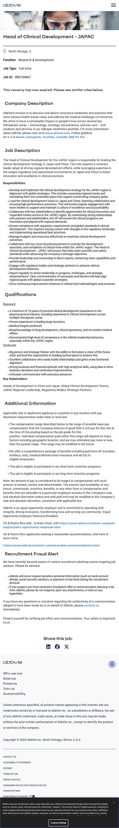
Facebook (18, 137)
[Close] (113, 802)
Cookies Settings (11, 791)
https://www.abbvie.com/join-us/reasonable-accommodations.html (51, 545)
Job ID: (8, 77)
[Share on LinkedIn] (48, 647)
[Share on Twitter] (66, 647)
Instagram (33, 137)
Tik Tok (80, 137)
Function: (10, 60)
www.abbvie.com (57, 133)
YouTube (48, 137)
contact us (91, 605)
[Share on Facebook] (57, 647)
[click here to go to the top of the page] (112, 664)
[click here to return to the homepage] (12, 5)
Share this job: (57, 638)
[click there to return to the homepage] (59, 663)
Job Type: (10, 68)
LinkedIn (62, 137)
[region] (59, 812)
